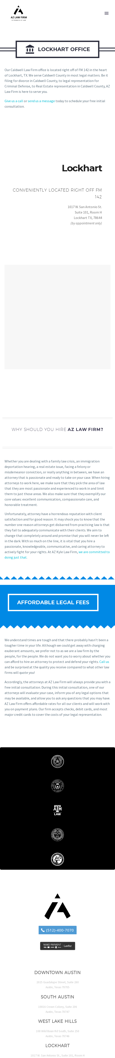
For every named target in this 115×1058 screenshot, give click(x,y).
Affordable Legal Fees (53, 602)
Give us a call (14, 101)
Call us (104, 661)
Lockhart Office (57, 49)
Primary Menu (106, 13)
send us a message (41, 101)
